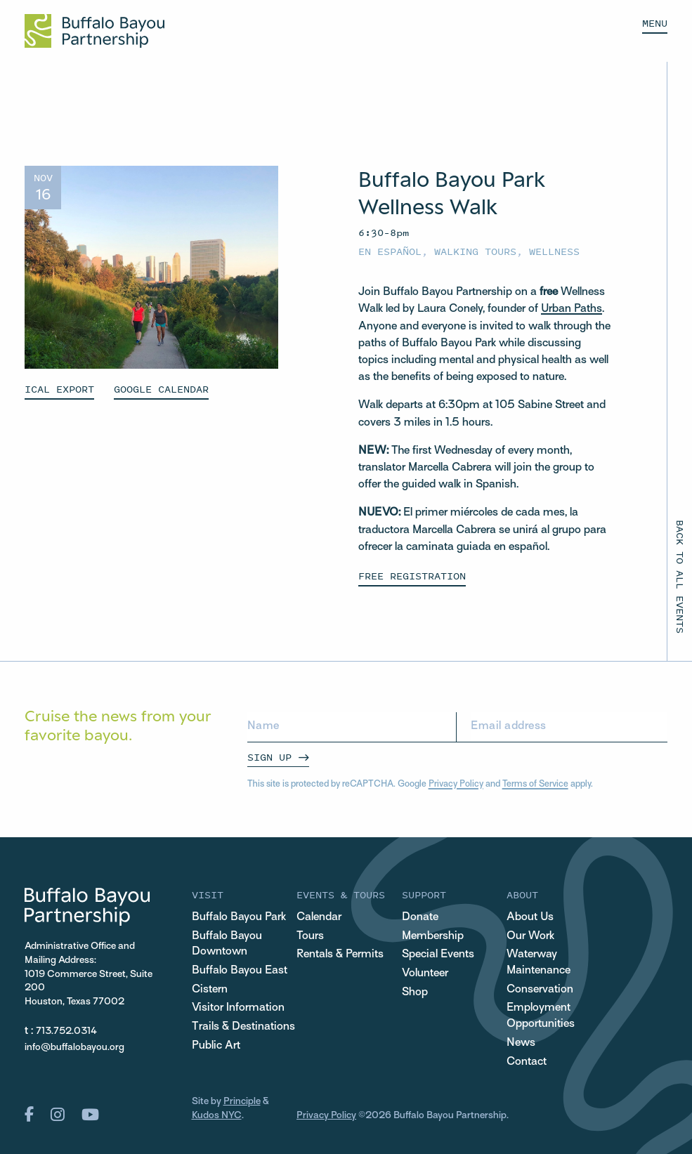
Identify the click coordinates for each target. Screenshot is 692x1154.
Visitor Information (238, 1008)
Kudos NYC (217, 1115)
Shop (415, 992)
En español (390, 251)
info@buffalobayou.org (74, 1047)
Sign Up (269, 756)
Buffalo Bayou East (239, 970)
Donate (420, 917)
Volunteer (425, 973)
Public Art (216, 1045)
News (521, 1043)
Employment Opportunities (541, 1016)
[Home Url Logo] (94, 31)
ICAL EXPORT (59, 388)
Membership (433, 936)
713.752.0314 (66, 1031)
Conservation (540, 989)
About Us (530, 917)
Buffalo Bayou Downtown (227, 944)
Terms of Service (535, 784)
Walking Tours (475, 251)
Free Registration (412, 575)
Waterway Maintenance (538, 962)
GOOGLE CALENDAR (161, 388)
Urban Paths (571, 309)
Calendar (318, 917)
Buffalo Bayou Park (239, 917)
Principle (242, 1101)
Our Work (530, 936)
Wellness (554, 251)
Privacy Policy (456, 784)
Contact (527, 1062)
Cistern (210, 989)
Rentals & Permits (340, 954)
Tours (310, 936)
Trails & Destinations (243, 1026)
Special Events (438, 954)
